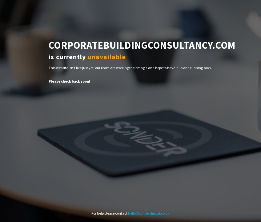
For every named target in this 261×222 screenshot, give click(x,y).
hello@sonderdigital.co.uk (149, 213)
